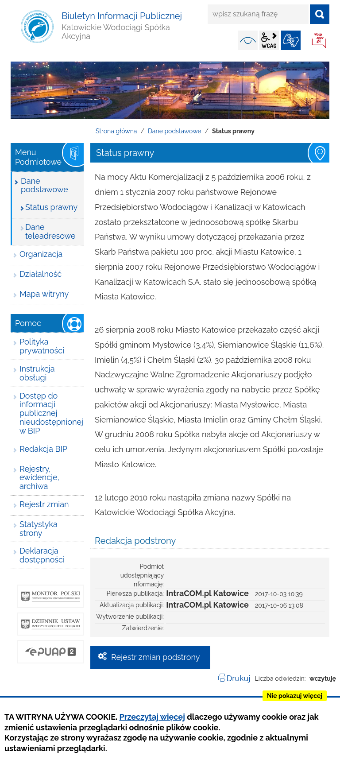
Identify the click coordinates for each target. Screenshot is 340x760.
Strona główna (116, 131)
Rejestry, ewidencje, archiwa (39, 477)
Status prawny (51, 207)
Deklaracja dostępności (42, 555)
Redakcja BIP (43, 449)
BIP (319, 41)
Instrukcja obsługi (37, 373)
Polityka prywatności (41, 346)
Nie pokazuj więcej (294, 695)
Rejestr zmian (44, 504)
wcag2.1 (269, 40)
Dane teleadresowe (50, 231)
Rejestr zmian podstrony (155, 657)
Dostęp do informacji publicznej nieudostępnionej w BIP (51, 413)
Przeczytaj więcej (152, 716)
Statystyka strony (38, 529)
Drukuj (238, 678)
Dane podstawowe (174, 131)
